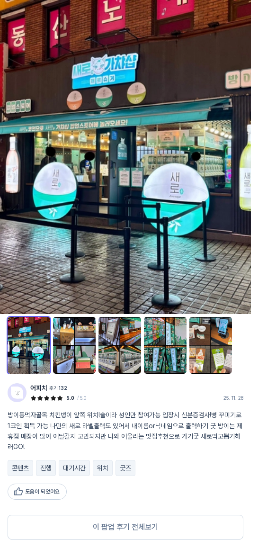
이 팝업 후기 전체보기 (125, 526)
